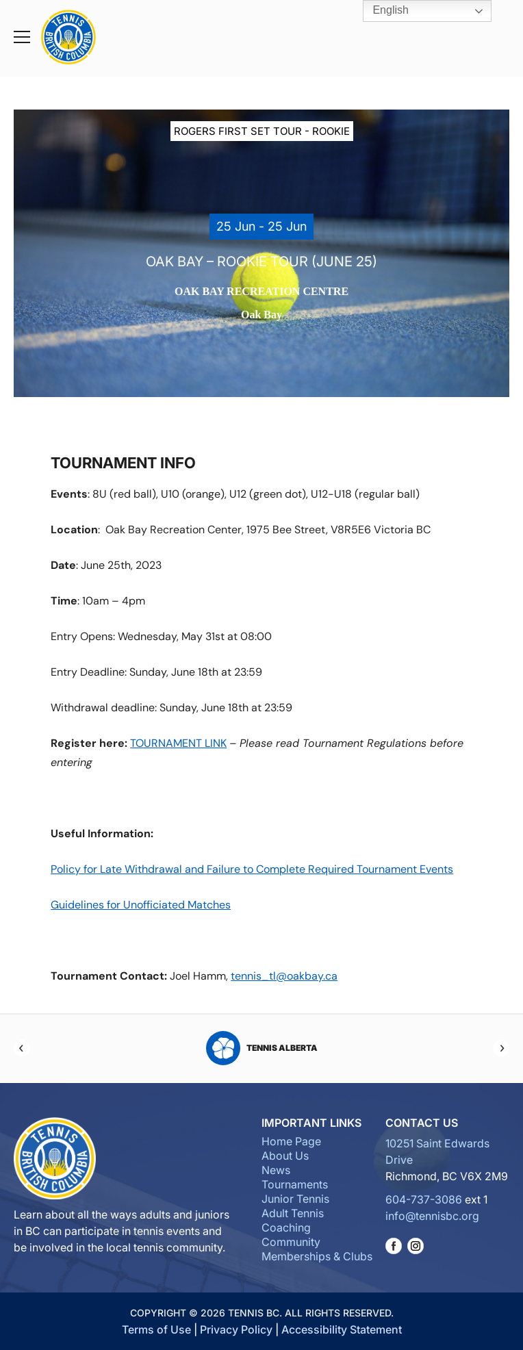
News (276, 1170)
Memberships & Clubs (317, 1256)
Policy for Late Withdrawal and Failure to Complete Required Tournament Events (252, 869)
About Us (285, 1155)
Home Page (291, 1141)
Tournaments (295, 1184)
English (381, 11)
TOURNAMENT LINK (178, 743)
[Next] (501, 1048)
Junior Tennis (295, 1199)
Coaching (286, 1227)
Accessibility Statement (341, 1329)
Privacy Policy (236, 1329)
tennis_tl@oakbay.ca (284, 976)
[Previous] (22, 1048)
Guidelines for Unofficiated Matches (141, 904)
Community (291, 1242)
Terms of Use (156, 1329)
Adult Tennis (293, 1213)
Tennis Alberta (262, 1048)
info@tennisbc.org (432, 1216)
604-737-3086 (423, 1199)
